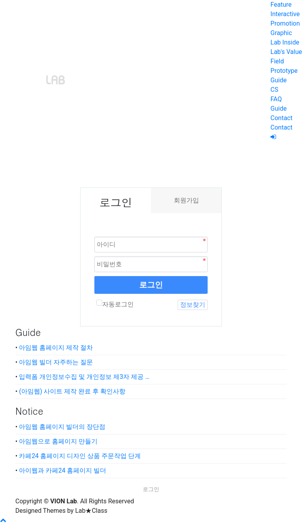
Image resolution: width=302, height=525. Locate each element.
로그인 (151, 284)
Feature (281, 4)
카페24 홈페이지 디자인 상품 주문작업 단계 (80, 456)
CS (274, 89)
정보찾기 (192, 304)
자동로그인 (115, 304)
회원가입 (186, 200)
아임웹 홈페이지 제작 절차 (56, 347)
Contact (282, 118)
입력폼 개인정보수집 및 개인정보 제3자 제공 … (84, 376)
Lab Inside (285, 42)
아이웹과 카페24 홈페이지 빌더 (62, 470)
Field (277, 61)
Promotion (285, 23)
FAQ (276, 99)
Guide (279, 80)
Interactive (285, 14)
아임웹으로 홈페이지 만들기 (58, 441)
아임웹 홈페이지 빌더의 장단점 (62, 426)
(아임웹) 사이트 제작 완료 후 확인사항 (72, 391)
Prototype (284, 70)
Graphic (281, 33)
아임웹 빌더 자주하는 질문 (56, 362)
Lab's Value (286, 52)
